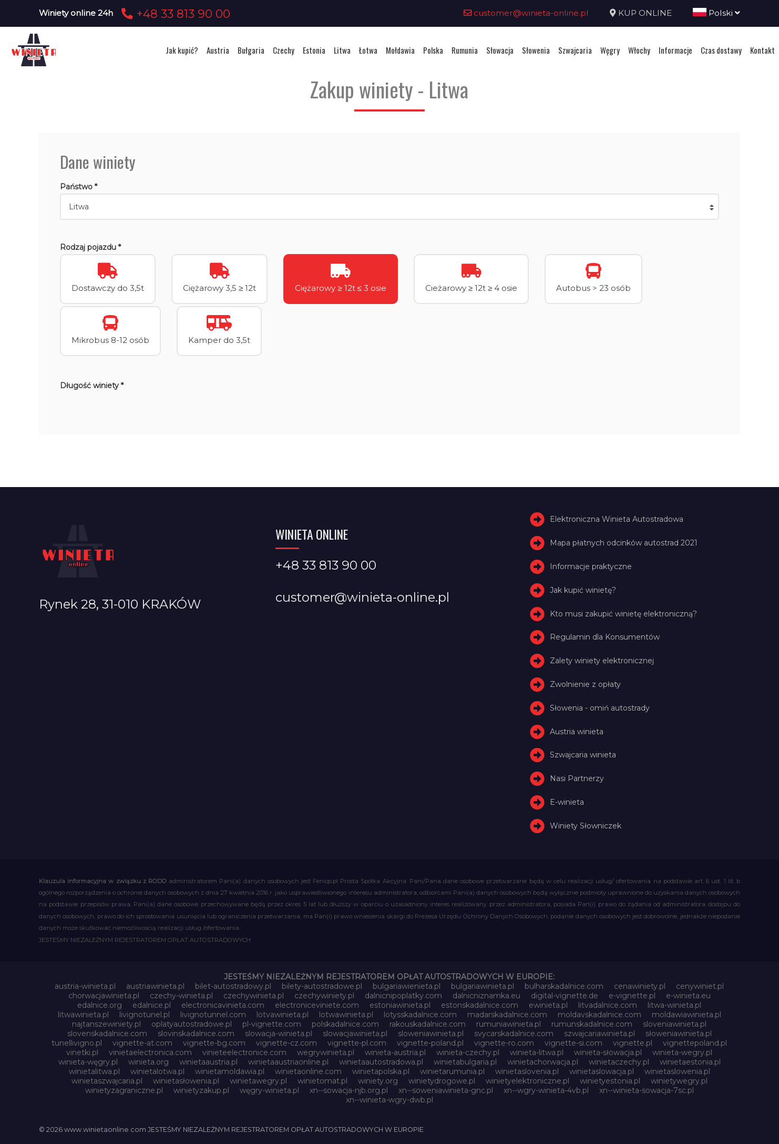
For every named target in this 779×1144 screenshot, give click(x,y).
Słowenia (536, 50)
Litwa (342, 50)
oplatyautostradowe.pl (191, 1024)
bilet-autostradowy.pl (233, 986)
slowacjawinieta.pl (355, 1033)
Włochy (639, 50)
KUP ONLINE (645, 13)
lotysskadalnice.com (420, 1014)
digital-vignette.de (564, 995)
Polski (716, 13)
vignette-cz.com (286, 1043)
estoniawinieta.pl (400, 1005)
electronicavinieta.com (222, 1005)
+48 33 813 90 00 (174, 14)
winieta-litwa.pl (536, 1052)
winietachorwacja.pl (542, 1062)
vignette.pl (632, 1043)
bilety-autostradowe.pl (322, 986)
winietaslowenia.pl (677, 1071)
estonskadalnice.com (479, 1005)
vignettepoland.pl (695, 1043)
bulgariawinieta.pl (482, 986)
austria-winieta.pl (85, 986)
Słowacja (500, 50)
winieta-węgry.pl (88, 1062)
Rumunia (465, 50)
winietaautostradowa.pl (381, 1062)
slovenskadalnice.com (107, 1033)
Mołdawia (400, 50)
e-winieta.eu (688, 995)
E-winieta (567, 802)
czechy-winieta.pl (181, 995)
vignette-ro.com (504, 1043)
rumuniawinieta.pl (508, 1024)
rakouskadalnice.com (428, 1024)
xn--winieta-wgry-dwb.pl (389, 1100)
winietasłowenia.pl (186, 1081)
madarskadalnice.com (507, 1014)
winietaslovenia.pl (527, 1071)
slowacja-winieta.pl (278, 1033)
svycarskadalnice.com (514, 1033)
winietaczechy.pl (619, 1062)
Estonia (314, 50)
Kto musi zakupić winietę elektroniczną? (623, 614)
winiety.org (378, 1081)
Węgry (610, 50)
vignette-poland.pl (430, 1043)
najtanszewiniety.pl (106, 1024)
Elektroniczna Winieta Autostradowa (616, 519)
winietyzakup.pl (201, 1090)
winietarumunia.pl (452, 1071)
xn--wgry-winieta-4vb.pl (546, 1090)
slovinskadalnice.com (196, 1033)
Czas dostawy (721, 50)
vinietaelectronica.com (150, 1052)
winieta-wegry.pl (682, 1052)
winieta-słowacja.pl (608, 1052)
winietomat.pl (322, 1081)
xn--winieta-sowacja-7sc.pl (646, 1090)
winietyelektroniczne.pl (527, 1081)
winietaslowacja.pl (601, 1071)
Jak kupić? (182, 50)
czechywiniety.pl (324, 995)
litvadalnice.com (607, 1005)
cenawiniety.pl (639, 986)
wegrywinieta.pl (325, 1052)
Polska (433, 50)
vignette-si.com (573, 1043)
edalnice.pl (151, 1005)
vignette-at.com (142, 1043)
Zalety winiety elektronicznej (602, 660)
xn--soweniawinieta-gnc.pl (445, 1090)
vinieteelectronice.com (244, 1052)
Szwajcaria (575, 50)
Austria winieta (576, 731)
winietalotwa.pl (157, 1071)
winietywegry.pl (679, 1081)
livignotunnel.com (213, 1014)
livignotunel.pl (144, 1014)
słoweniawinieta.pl (678, 1033)
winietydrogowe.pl (441, 1081)
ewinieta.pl (548, 1005)
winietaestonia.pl (690, 1062)
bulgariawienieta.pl (406, 986)
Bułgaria (251, 50)
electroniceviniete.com (317, 1005)
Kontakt (762, 50)
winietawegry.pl (258, 1081)
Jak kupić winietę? (583, 590)
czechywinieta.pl (253, 995)
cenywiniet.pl (700, 986)
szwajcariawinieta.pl (599, 1033)
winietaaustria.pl (208, 1062)
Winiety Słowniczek (585, 826)
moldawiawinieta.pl (686, 1014)
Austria (218, 50)
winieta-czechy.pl (467, 1052)
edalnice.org (99, 1005)
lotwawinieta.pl (346, 1014)
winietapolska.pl (380, 1071)
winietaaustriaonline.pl (288, 1062)
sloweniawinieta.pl (431, 1033)
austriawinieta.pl (155, 986)
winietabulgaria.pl (465, 1062)
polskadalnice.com (345, 1024)
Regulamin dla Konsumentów (605, 637)
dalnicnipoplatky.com (403, 995)
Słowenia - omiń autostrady (600, 708)
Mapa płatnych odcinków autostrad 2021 (624, 543)
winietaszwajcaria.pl (106, 1081)
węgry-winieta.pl (269, 1090)
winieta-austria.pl (395, 1052)
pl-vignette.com (271, 1024)
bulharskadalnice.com (564, 986)
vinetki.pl (82, 1052)
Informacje (675, 50)
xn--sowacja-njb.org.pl (349, 1090)
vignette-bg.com (214, 1043)
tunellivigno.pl (77, 1043)
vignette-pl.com (356, 1043)
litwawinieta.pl (83, 1014)
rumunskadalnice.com (591, 1024)
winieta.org (148, 1062)
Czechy (283, 50)
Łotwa (368, 50)
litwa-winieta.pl (674, 1005)
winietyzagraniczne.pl (124, 1090)
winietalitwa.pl (94, 1071)
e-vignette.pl (632, 995)
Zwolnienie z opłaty (585, 684)
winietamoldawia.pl (229, 1071)
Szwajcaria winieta (583, 755)
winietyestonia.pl (610, 1081)
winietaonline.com (308, 1071)
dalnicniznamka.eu (486, 995)
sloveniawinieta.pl (674, 1024)
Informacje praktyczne (591, 566)
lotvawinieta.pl (283, 1014)
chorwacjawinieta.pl (103, 995)
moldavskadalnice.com (599, 1014)
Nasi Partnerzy (577, 778)
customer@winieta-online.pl (526, 13)
